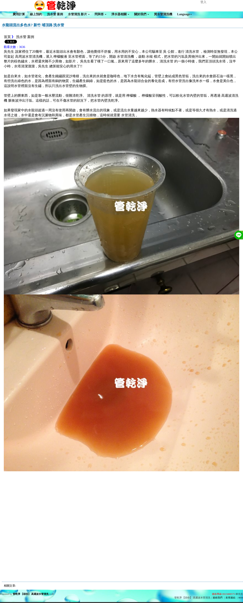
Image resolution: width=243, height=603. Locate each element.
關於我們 (141, 14)
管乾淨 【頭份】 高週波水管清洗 (31, 594)
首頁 (7, 37)
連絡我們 (217, 597)
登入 (203, 2)
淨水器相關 (120, 14)
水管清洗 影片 (79, 14)
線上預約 (36, 14)
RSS (240, 597)
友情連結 (230, 597)
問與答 (100, 14)
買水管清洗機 (163, 14)
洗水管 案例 (55, 14)
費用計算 (19, 14)
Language (184, 14)
